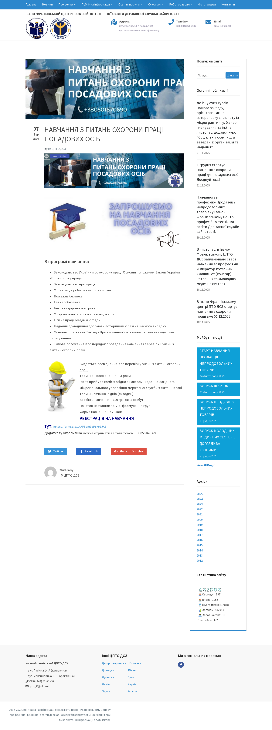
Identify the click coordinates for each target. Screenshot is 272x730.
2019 (200, 525)
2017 (200, 535)
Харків (132, 684)
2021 (200, 514)
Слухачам (154, 4)
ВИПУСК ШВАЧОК (213, 385)
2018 (200, 530)
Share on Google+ (131, 451)
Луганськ (108, 677)
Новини (47, 4)
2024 (200, 499)
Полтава (135, 663)
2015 (200, 545)
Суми (131, 677)
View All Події (206, 465)
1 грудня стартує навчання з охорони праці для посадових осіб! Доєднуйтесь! (218, 172)
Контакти (228, 4)
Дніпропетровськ (114, 663)
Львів (106, 684)
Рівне (132, 670)
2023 (200, 504)
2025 (200, 494)
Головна (31, 4)
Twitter (58, 451)
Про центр (65, 4)
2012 (200, 560)
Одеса (106, 691)
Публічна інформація (96, 4)
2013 (200, 555)
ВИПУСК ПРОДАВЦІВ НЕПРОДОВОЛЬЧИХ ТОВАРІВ (216, 408)
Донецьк (108, 670)
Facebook (91, 451)
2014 (200, 550)
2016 (200, 540)
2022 (200, 509)
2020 (200, 519)
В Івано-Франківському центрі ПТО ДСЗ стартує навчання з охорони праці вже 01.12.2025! (217, 309)
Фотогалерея (207, 4)
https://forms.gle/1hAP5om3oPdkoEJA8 (79, 426)
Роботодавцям (179, 4)
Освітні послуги (129, 4)
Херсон (132, 691)
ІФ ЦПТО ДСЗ (57, 149)
